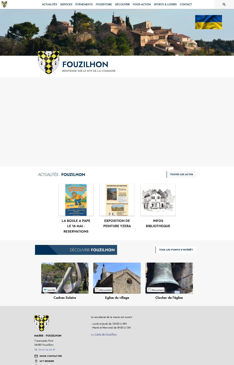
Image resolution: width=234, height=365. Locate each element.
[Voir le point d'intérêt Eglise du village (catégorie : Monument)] (117, 278)
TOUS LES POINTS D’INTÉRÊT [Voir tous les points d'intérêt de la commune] (176, 249)
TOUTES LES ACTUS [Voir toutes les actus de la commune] (181, 174)
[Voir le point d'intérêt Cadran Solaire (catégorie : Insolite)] (65, 278)
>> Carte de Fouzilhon (104, 334)
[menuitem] (49, 4)
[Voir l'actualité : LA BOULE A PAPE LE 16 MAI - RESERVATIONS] (76, 200)
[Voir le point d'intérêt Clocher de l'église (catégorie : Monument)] (169, 278)
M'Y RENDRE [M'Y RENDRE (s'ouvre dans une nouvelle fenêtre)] (47, 361)
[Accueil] (4, 4)
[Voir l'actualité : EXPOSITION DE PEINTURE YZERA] (117, 200)
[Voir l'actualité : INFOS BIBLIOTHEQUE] (158, 200)
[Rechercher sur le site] (224, 4)
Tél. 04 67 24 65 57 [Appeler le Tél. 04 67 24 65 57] (44, 349)
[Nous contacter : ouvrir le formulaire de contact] (51, 356)
